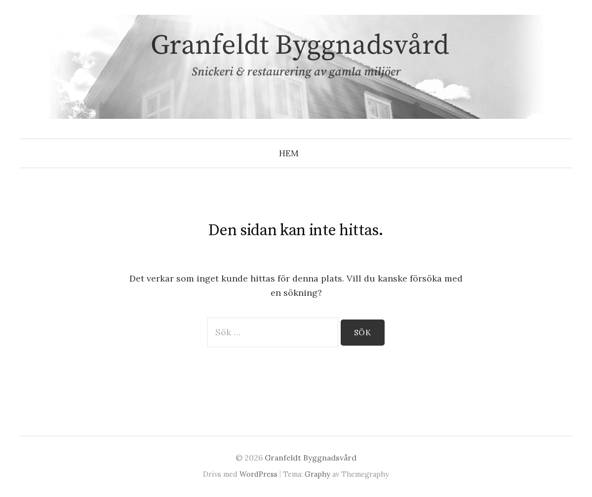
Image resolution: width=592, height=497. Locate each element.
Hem (289, 153)
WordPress (258, 474)
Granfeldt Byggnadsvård (310, 457)
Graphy (317, 474)
